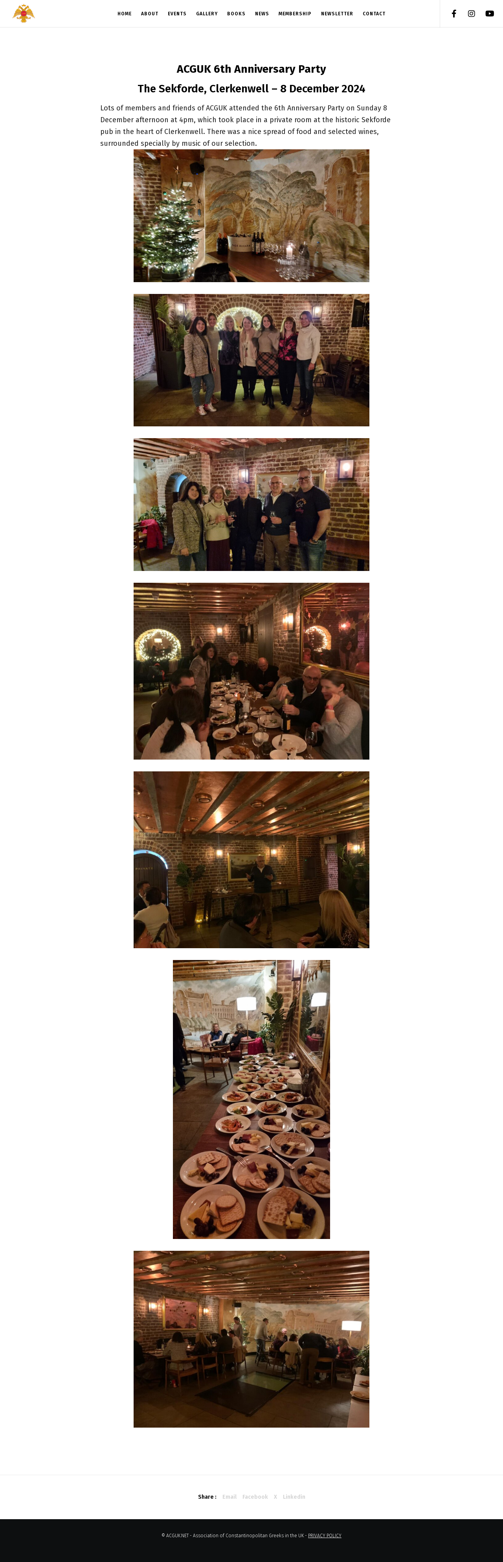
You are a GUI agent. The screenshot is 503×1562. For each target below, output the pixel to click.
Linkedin (294, 1497)
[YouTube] (484, 14)
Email (229, 1497)
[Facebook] (449, 14)
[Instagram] (466, 14)
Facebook (255, 1497)
